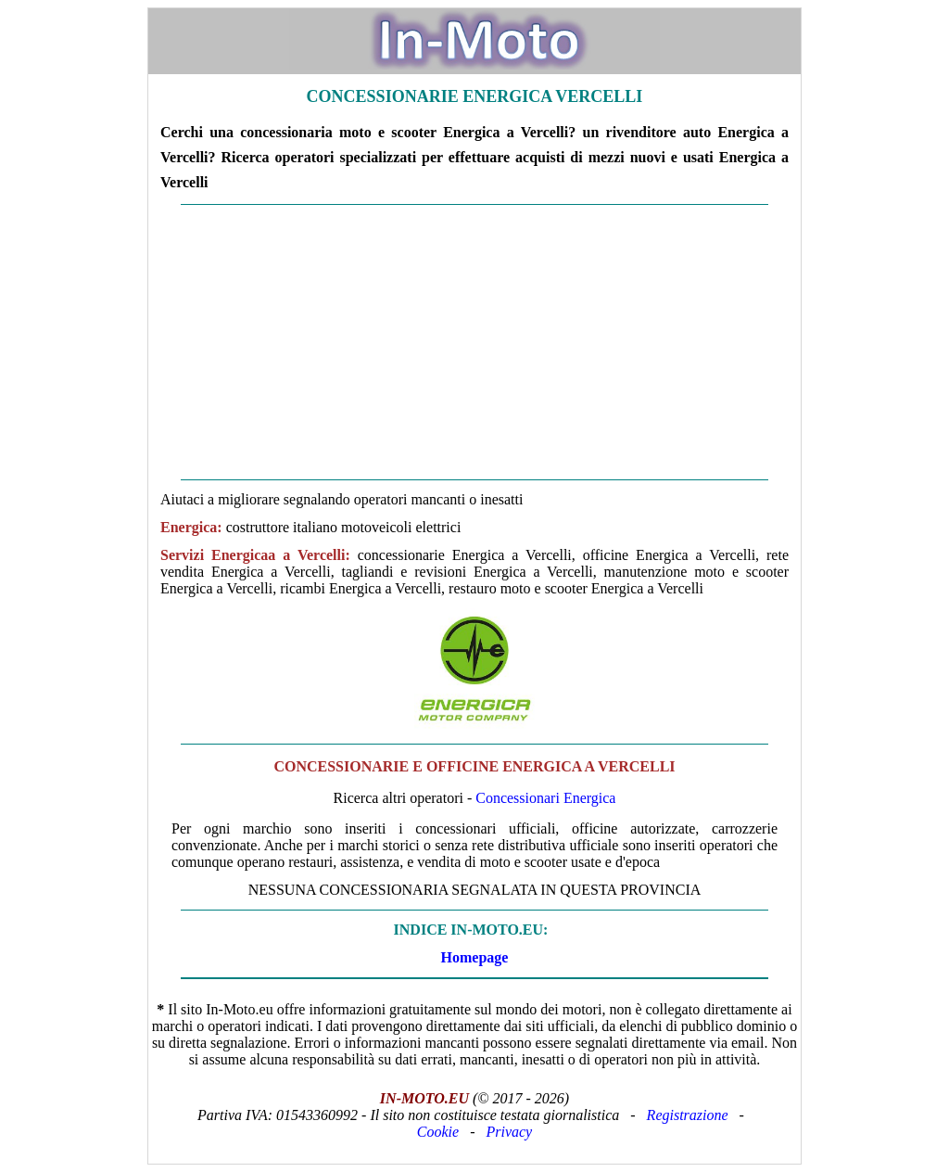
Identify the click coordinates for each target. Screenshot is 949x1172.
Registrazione (687, 1115)
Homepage (475, 957)
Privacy (509, 1132)
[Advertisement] (474, 342)
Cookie (438, 1132)
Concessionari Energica (545, 798)
